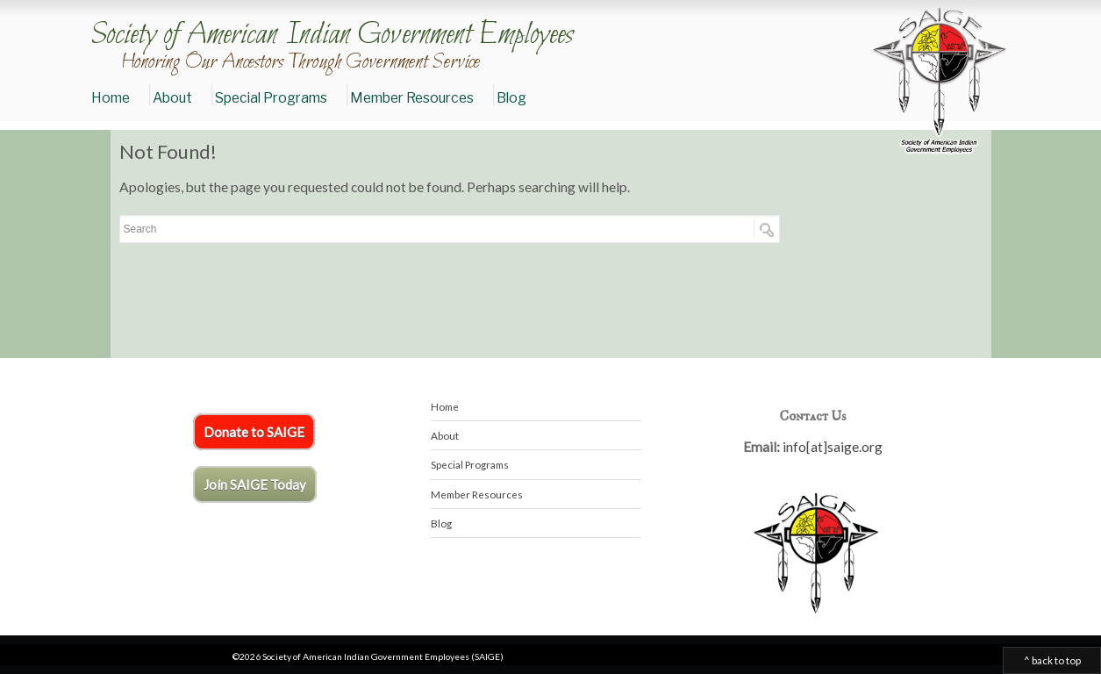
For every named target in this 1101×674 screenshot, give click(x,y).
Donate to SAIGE (254, 432)
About (172, 98)
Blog (511, 98)
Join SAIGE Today (255, 484)
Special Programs (271, 98)
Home (110, 98)
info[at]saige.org (833, 447)
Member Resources (412, 98)
